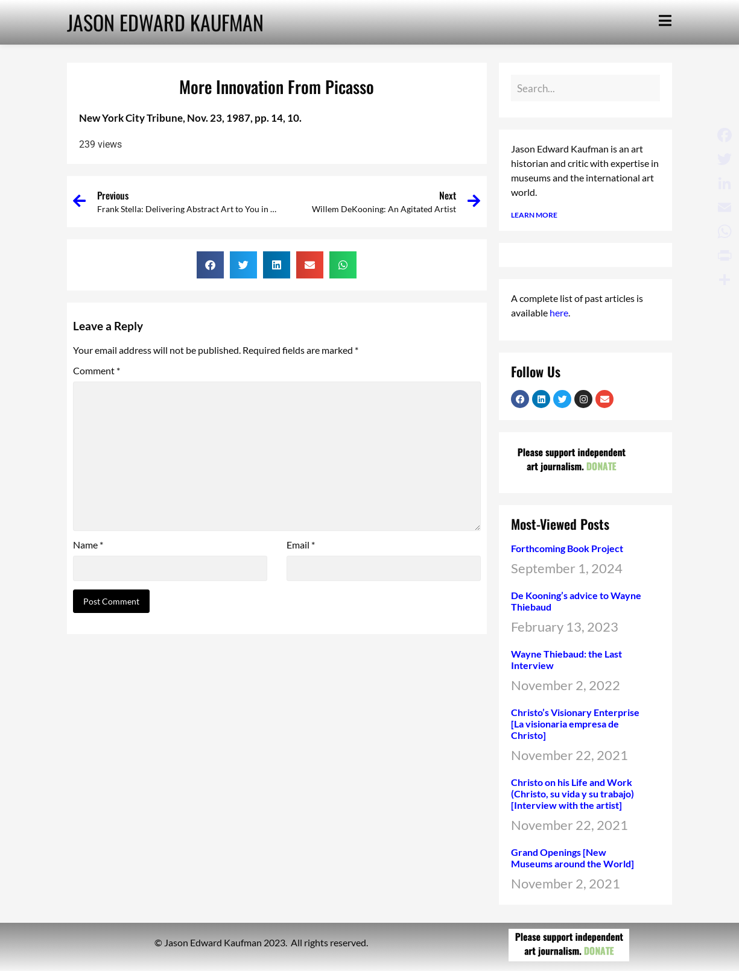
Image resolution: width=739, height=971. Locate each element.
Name (88, 545)
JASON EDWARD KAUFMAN (165, 22)
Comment (96, 371)
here (559, 312)
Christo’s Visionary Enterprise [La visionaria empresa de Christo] (575, 723)
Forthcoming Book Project (567, 548)
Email (301, 545)
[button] (210, 264)
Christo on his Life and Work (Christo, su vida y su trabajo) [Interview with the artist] (572, 793)
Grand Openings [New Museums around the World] (572, 857)
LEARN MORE (534, 214)
